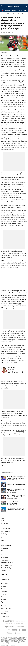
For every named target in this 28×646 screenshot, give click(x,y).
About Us (3, 540)
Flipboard (3, 602)
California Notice (5, 570)
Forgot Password (5, 616)
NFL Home (3, 13)
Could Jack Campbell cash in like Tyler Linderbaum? (15, 490)
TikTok (3, 589)
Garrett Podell (16, 31)
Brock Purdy (12, 58)
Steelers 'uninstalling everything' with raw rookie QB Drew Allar (16, 496)
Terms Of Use (4, 557)
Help (2, 577)
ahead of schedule (20, 306)
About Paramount (6, 545)
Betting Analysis (5, 529)
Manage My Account (6, 608)
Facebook (3, 594)
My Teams (3, 613)
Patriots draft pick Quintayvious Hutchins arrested (15, 502)
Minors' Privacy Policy (7, 562)
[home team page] (6, 370)
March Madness (5, 531)
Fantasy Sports (5, 523)
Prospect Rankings (22, 13)
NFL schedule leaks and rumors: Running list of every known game (16, 483)
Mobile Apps (4, 534)
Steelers (3, 462)
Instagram (4, 591)
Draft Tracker (14, 13)
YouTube (3, 586)
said (2, 83)
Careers (3, 543)
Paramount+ (4, 548)
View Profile (13, 376)
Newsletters (4, 611)
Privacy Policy (5, 560)
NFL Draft (8, 13)
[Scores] (14, 10)
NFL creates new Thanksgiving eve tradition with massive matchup (16, 477)
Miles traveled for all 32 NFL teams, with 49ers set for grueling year (17, 508)
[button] (25, 10)
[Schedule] (20, 10)
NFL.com (12, 349)
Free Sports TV (5, 526)
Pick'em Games (5, 521)
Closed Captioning (6, 568)
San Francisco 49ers (14, 56)
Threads (3, 599)
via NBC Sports (20, 431)
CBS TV (3, 551)
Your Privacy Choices (6, 565)
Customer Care (5, 579)
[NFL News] (7, 10)
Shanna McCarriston (7, 31)
